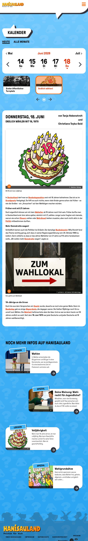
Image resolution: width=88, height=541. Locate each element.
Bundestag (10, 302)
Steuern (23, 211)
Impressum (29, 530)
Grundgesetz (11, 193)
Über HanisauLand (13, 530)
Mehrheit (28, 305)
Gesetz (36, 299)
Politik (8, 214)
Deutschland (12, 190)
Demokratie (29, 231)
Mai (9, 53)
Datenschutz (43, 530)
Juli (78, 53)
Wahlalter (39, 205)
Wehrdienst (41, 211)
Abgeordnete (31, 302)
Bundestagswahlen (36, 190)
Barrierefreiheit (59, 530)
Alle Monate (21, 41)
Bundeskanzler (62, 222)
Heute (6, 41)
